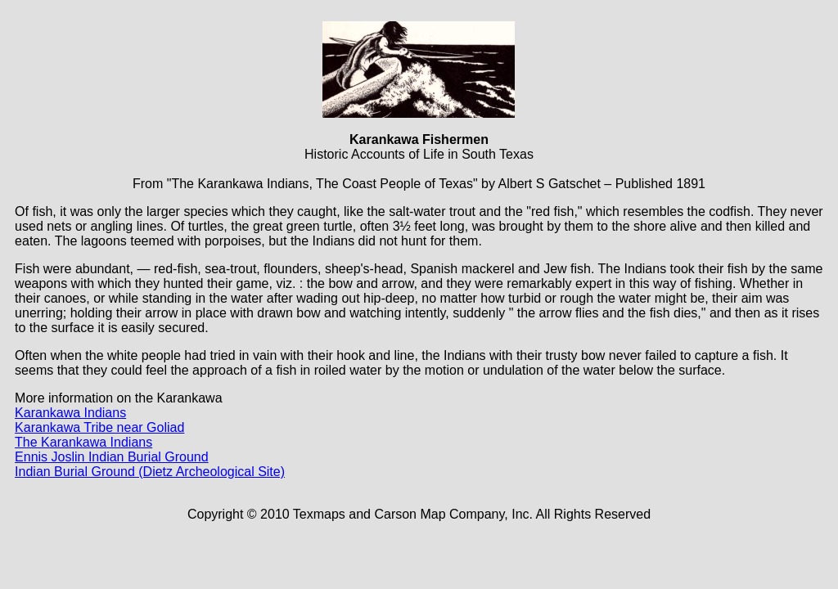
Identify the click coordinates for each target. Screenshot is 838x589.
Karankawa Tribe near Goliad (99, 427)
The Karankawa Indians (83, 442)
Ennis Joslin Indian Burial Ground (112, 457)
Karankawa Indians (70, 413)
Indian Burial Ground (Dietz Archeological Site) (150, 472)
